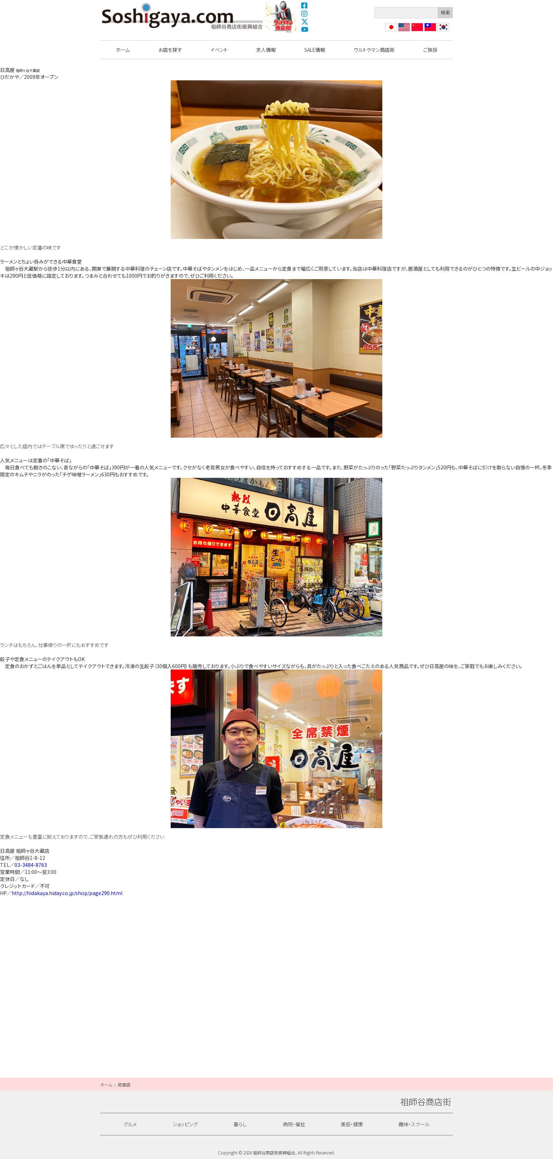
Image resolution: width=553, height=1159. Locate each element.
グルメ (130, 1124)
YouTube (304, 29)
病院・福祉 (294, 1124)
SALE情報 (314, 49)
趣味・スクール (414, 1124)
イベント (219, 49)
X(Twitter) (304, 21)
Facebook (304, 5)
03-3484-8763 (30, 864)
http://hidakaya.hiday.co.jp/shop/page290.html (67, 892)
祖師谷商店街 (182, 16)
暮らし (240, 1124)
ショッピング (185, 1124)
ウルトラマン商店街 (281, 16)
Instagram (304, 13)
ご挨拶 (430, 49)
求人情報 (266, 49)
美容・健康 (352, 1124)
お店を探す (170, 49)
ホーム (123, 49)
